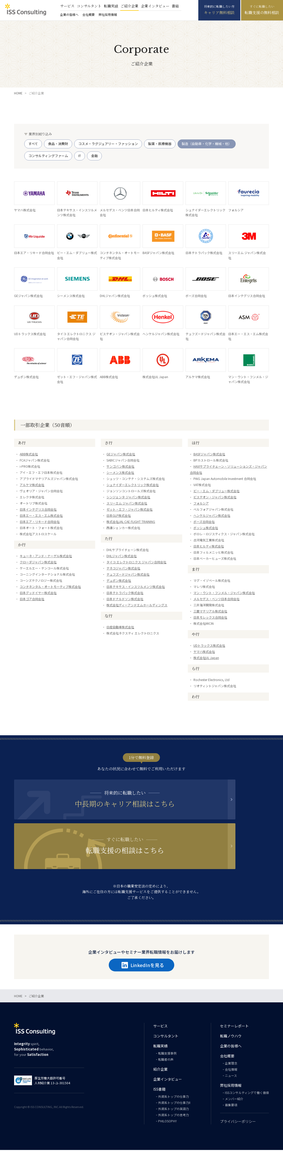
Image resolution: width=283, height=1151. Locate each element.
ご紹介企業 (129, 5)
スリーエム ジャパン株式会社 (126, 546)
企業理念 (231, 1064)
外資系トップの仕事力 (173, 1097)
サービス (67, 5)
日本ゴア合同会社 (32, 641)
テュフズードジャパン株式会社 (127, 617)
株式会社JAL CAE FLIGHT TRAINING (130, 564)
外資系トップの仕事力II (174, 1103)
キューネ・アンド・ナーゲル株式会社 (46, 598)
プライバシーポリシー (238, 1122)
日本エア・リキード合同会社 (40, 564)
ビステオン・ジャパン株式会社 (214, 540)
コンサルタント (89, 5)
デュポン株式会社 (118, 623)
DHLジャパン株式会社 (121, 598)
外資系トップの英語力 (173, 1110)
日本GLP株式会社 (118, 558)
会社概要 (88, 14)
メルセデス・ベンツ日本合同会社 (216, 641)
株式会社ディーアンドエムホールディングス (136, 647)
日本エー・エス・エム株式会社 (41, 558)
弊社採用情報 (108, 14)
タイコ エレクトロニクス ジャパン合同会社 (136, 604)
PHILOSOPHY (167, 1122)
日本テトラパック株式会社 (124, 635)
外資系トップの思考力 (173, 1116)
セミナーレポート (234, 1026)
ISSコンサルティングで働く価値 (247, 1093)
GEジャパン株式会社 (120, 497)
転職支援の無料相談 (262, 12)
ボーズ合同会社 (204, 564)
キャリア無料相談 (219, 12)
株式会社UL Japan (206, 700)
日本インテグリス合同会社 (38, 552)
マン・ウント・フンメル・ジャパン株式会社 (224, 635)
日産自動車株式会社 (120, 669)
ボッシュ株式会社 (205, 570)
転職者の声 (165, 1060)
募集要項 (231, 1106)
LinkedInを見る (143, 966)
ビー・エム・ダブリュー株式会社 (216, 533)
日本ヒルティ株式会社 (208, 589)
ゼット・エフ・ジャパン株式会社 (129, 552)
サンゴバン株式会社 (120, 509)
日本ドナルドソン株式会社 (124, 641)
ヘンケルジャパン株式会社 (211, 558)
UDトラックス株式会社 (209, 688)
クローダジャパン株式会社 (38, 604)
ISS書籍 (159, 1090)
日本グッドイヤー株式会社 (38, 635)
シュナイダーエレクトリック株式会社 (132, 527)
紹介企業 (160, 1070)
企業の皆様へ (69, 14)
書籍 (175, 5)
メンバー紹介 (234, 1100)
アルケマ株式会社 (32, 527)
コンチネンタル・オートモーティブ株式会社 (50, 629)
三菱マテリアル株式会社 (210, 654)
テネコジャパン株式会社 (123, 611)
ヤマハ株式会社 (204, 694)
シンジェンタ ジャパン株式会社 (128, 540)
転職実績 (111, 5)
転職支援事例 (167, 1054)
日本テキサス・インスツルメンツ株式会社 (135, 629)
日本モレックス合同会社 (210, 660)
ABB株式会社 (29, 497)
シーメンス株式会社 (120, 515)
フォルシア (201, 546)
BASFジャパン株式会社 (209, 497)
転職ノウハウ (231, 1036)
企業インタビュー (155, 5)
